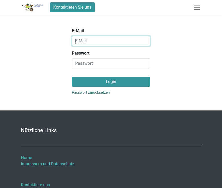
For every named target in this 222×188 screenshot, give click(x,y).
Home (26, 157)
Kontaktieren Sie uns (72, 7)
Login (111, 81)
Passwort (81, 53)
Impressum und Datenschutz (47, 163)
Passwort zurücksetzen (91, 92)
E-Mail (78, 30)
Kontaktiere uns (35, 184)
